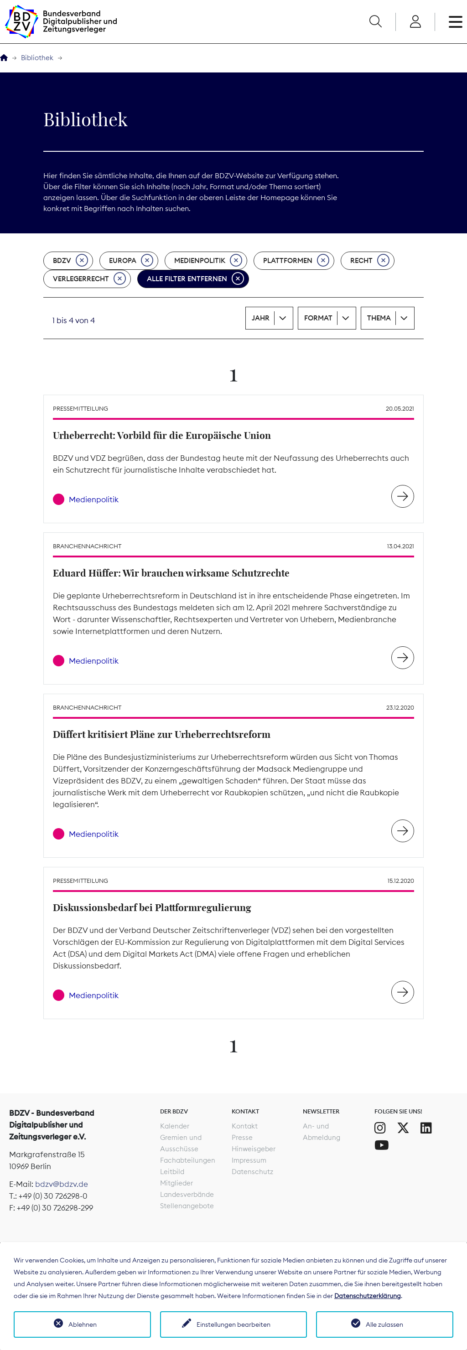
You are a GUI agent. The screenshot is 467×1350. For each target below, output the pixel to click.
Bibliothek (37, 57)
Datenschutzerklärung (367, 1296)
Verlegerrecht (89, 279)
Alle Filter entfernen (195, 279)
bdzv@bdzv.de (61, 1184)
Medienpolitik (208, 261)
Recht (369, 261)
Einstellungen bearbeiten (233, 1324)
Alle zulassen (384, 1324)
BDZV (70, 261)
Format (318, 318)
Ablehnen (82, 1324)
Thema (379, 318)
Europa (131, 261)
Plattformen (296, 261)
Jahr (261, 318)
